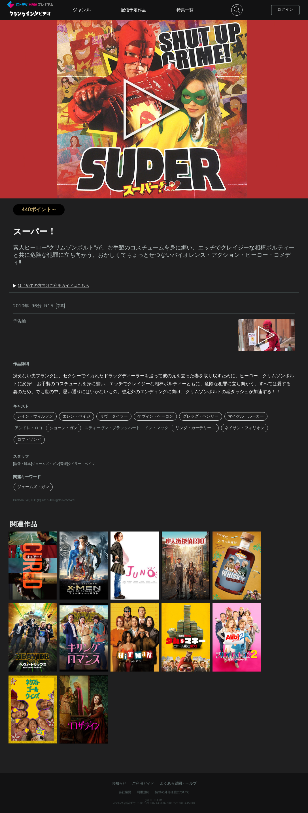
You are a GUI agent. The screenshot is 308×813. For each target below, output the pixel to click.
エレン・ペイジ (76, 416)
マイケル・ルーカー (246, 416)
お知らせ (119, 783)
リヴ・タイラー (114, 416)
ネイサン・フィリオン (244, 428)
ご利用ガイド (143, 783)
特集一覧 (185, 10)
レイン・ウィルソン (35, 416)
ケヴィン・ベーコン (155, 416)
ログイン (285, 9)
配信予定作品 (133, 10)
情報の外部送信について (172, 792)
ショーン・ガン (63, 428)
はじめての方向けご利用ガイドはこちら (53, 285)
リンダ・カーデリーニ (195, 428)
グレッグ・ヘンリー (200, 416)
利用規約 (143, 792)
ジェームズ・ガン (33, 487)
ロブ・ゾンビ (29, 439)
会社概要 (125, 792)
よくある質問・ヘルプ (178, 783)
